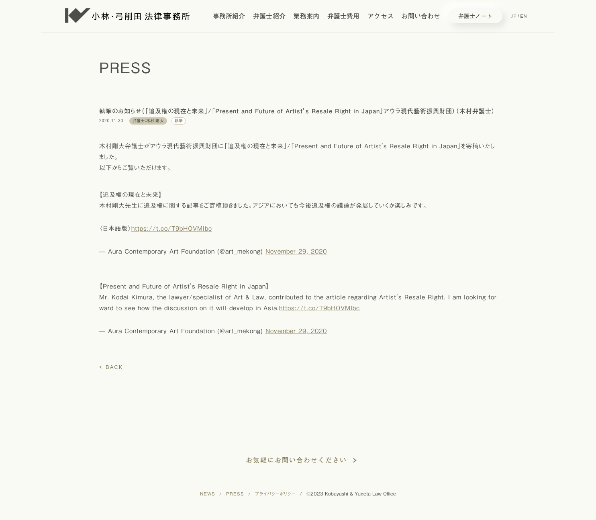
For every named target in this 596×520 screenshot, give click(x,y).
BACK (114, 367)
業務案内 (306, 16)
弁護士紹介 (269, 16)
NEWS (207, 493)
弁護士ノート (475, 16)
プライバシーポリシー (275, 493)
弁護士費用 (343, 16)
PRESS (235, 493)
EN (523, 16)
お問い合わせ (420, 16)
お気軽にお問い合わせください (296, 460)
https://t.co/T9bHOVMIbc (171, 228)
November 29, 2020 (296, 251)
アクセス (380, 16)
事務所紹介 (229, 16)
